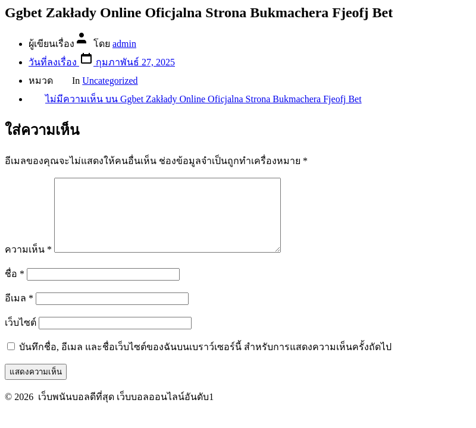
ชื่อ (14, 288)
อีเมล (19, 312)
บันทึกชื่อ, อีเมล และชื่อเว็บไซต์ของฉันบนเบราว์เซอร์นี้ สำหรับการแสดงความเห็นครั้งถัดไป (205, 361)
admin (124, 44)
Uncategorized (109, 80)
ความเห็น (28, 264)
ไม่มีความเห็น (203, 99)
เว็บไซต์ (20, 337)
